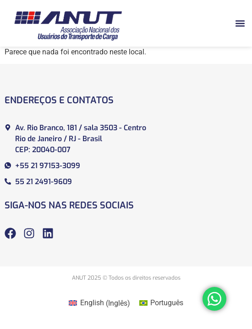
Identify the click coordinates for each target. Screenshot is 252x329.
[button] (239, 23)
